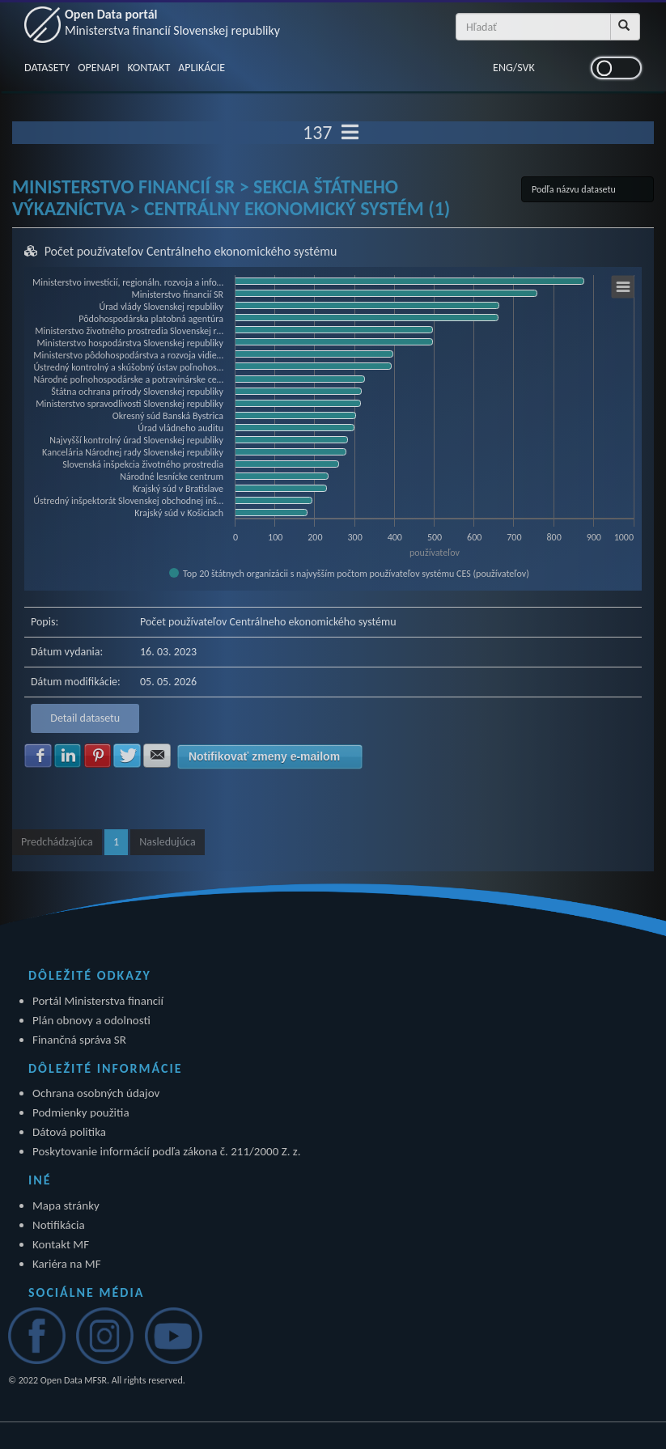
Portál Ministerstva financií (97, 1001)
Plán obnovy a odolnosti (91, 1020)
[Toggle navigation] (350, 132)
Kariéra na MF (66, 1263)
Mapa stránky (66, 1205)
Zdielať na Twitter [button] (127, 756)
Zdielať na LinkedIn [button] (68, 756)
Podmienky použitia (80, 1112)
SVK (526, 67)
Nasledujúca (167, 842)
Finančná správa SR (79, 1039)
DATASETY (47, 67)
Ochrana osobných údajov (95, 1093)
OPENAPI (98, 67)
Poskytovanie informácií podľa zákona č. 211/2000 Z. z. (166, 1151)
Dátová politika (69, 1132)
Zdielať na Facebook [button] (38, 756)
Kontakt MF (60, 1244)
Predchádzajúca (57, 842)
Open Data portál (172, 22)
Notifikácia (58, 1225)
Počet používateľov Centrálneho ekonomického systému (191, 251)
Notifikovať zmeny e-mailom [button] (264, 756)
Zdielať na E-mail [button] (157, 756)
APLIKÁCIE (201, 67)
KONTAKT (148, 67)
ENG (503, 67)
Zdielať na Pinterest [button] (98, 756)
